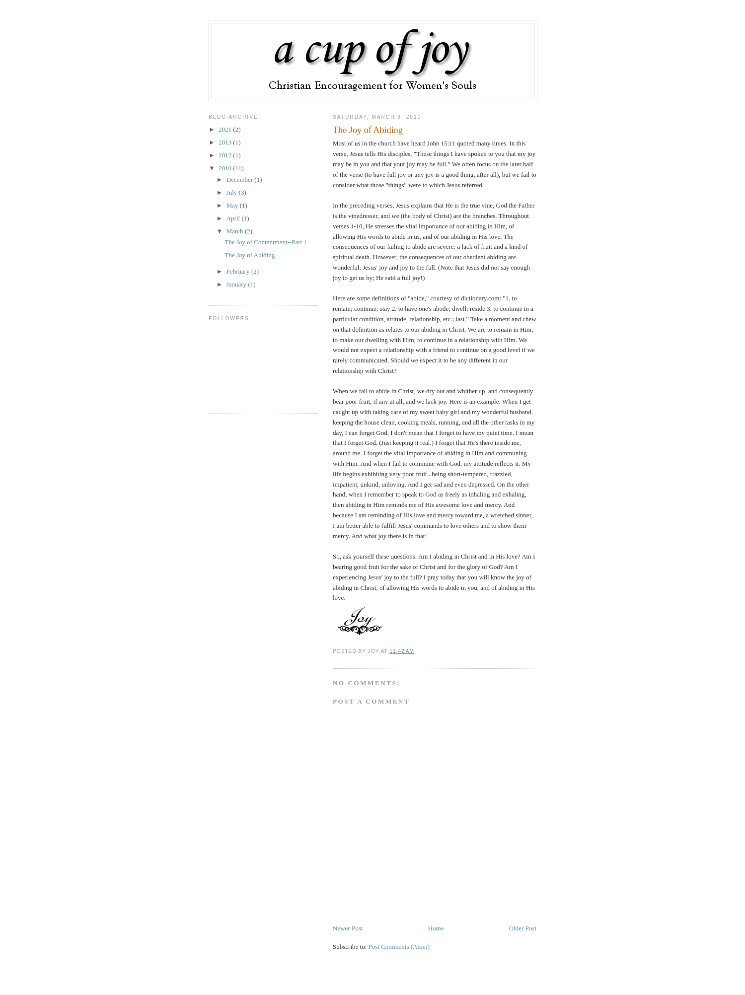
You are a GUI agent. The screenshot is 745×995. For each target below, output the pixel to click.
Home (436, 928)
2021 (226, 129)
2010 (226, 168)
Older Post (522, 928)
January (237, 284)
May (233, 205)
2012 (226, 155)
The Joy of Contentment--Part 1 (265, 242)
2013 (226, 142)
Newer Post (348, 928)
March (235, 231)
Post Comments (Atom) (399, 946)
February (238, 271)
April (234, 218)
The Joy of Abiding (368, 130)
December (240, 179)
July (232, 192)
